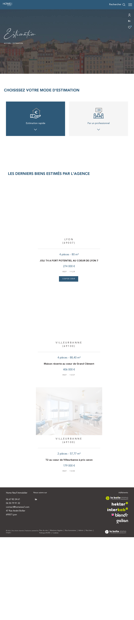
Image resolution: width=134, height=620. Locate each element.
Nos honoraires (70, 606)
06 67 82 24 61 (13, 575)
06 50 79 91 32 (13, 579)
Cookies (55, 608)
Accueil (7, 43)
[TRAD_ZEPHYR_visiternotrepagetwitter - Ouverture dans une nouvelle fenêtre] (36, 574)
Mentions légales (56, 606)
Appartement (51, 186)
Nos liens (89, 606)
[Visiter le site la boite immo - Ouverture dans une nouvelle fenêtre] (117, 573)
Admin (81, 606)
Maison (82, 186)
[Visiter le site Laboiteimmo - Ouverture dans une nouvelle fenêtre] (115, 608)
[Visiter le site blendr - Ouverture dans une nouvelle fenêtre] (119, 590)
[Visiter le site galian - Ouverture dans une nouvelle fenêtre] (122, 596)
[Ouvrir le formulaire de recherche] (117, 5)
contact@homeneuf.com (17, 582)
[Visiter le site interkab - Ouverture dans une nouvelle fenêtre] (117, 585)
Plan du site (43, 606)
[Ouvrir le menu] (130, 4)
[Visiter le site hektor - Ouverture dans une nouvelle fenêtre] (120, 579)
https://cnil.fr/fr (111, 220)
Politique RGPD (44, 608)
